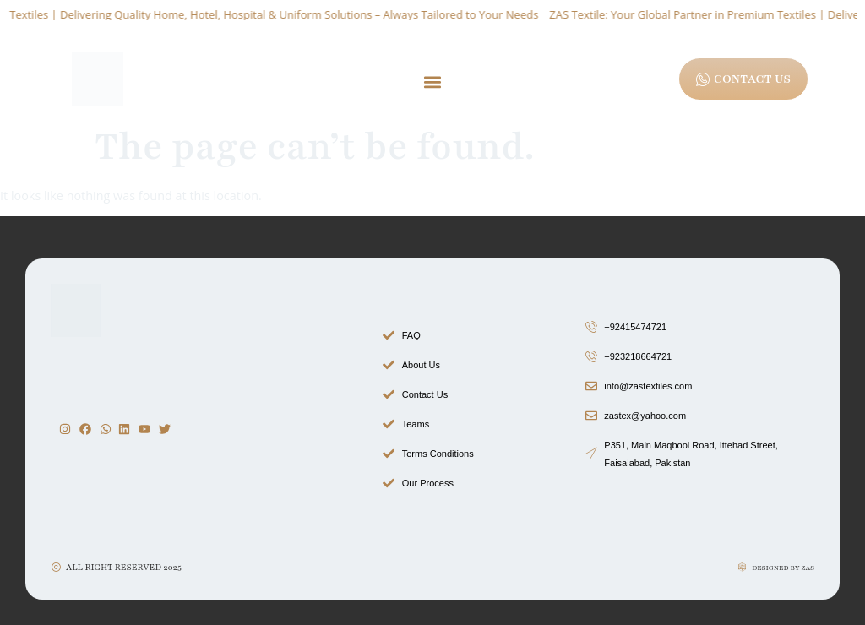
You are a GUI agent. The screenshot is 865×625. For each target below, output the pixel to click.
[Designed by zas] (742, 567)
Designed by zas (783, 568)
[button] (433, 81)
